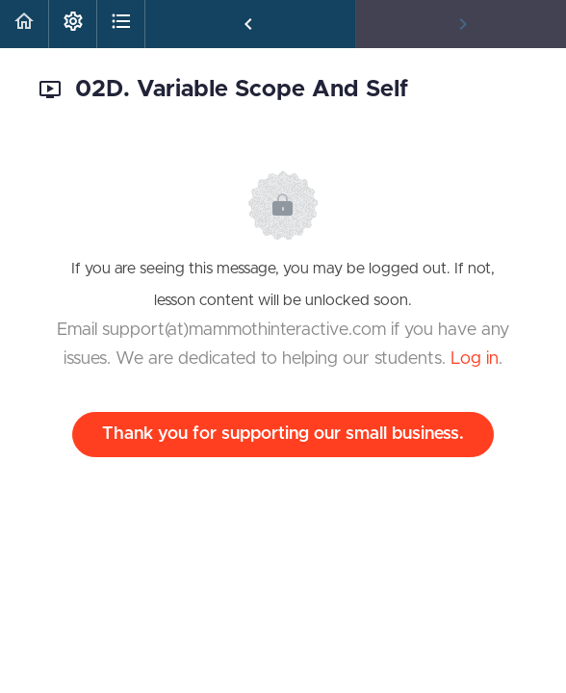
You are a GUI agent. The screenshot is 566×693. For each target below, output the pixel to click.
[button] (24, 24)
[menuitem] (72, 24)
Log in (474, 359)
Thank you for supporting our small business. (283, 434)
